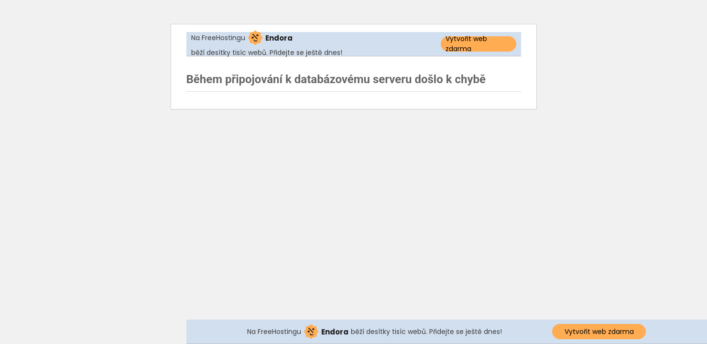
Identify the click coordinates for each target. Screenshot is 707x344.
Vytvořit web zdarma (466, 44)
